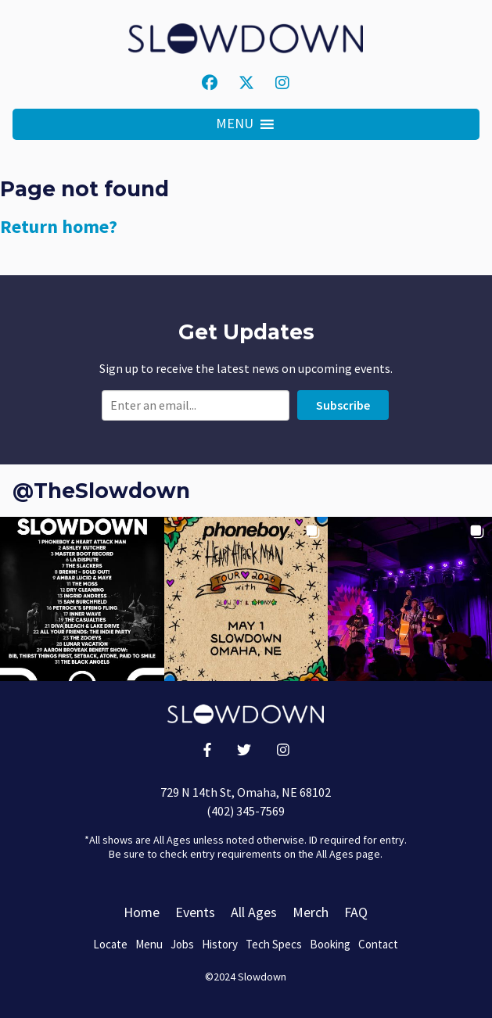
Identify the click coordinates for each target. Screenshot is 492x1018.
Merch (311, 912)
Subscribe (343, 405)
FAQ (356, 912)
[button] (234, 124)
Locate (110, 944)
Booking (330, 944)
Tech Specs (274, 944)
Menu (149, 944)
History (220, 944)
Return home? (58, 226)
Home (142, 912)
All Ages (254, 912)
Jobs (182, 944)
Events (195, 912)
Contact (378, 944)
